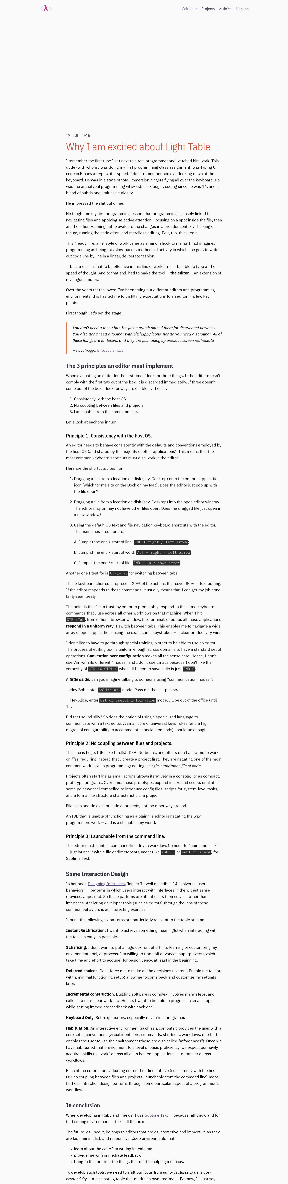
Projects (208, 9)
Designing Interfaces (106, 884)
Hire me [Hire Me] (242, 9)
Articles (225, 9)
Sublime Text (156, 1115)
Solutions (189, 9)
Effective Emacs (110, 350)
